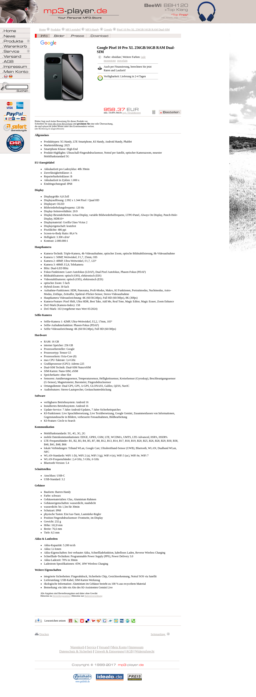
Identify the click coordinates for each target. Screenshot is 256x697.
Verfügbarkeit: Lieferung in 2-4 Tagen (125, 76)
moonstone (110, 60)
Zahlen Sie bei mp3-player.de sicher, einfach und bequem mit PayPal (15, 115)
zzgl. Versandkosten (131, 112)
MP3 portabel (73, 29)
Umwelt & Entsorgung (109, 651)
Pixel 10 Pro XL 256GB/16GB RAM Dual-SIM (143, 29)
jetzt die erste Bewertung (60, 123)
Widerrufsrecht (144, 651)
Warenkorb (77, 647)
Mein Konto (119, 647)
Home (42, 29)
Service (91, 647)
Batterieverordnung (93, 596)
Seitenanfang (160, 634)
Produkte (55, 29)
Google (108, 29)
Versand (104, 647)
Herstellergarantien (61, 596)
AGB (129, 651)
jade (143, 57)
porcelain (122, 60)
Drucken (44, 634)
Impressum (136, 647)
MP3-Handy (92, 29)
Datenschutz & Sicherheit (75, 651)
